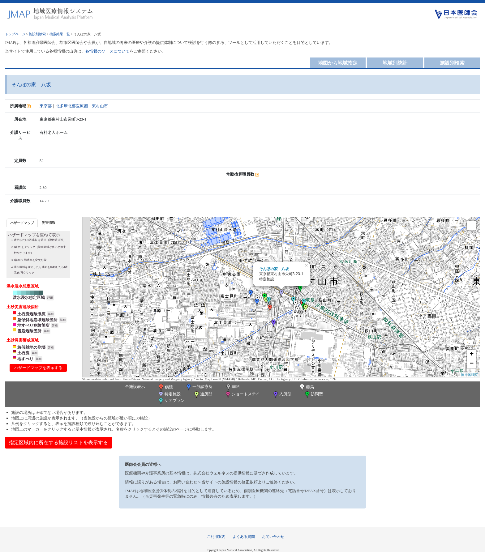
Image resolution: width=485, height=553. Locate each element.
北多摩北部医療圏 (72, 106)
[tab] (22, 223)
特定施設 (169, 394)
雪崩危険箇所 (29, 331)
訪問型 (313, 394)
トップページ (15, 34)
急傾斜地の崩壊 (31, 347)
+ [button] (472, 354)
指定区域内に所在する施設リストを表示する (58, 442)
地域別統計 (395, 63)
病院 (165, 387)
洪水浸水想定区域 (29, 297)
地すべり (25, 358)
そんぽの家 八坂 (274, 269)
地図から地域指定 (338, 63)
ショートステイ (242, 394)
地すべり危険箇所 (33, 325)
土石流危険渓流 (31, 314)
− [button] (472, 363)
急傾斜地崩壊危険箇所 (37, 319)
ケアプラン (171, 401)
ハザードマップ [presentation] (22, 223)
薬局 (306, 387)
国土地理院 (469, 374)
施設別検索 (37, 34)
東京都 (46, 106)
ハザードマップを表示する (38, 367)
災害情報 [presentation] (48, 222)
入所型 (281, 394)
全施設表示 (135, 386)
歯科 (232, 387)
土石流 (23, 353)
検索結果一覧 (59, 34)
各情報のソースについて (107, 51)
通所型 (202, 394)
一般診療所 (198, 387)
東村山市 (100, 106)
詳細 (50, 297)
